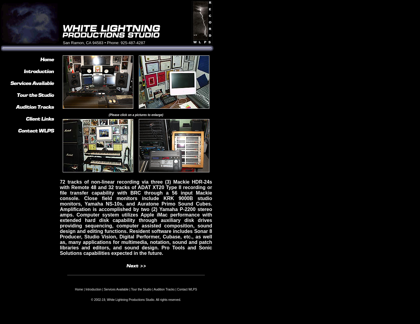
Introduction (93, 289)
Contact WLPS (187, 289)
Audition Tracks (164, 289)
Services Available (116, 289)
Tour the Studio (141, 289)
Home (79, 289)
